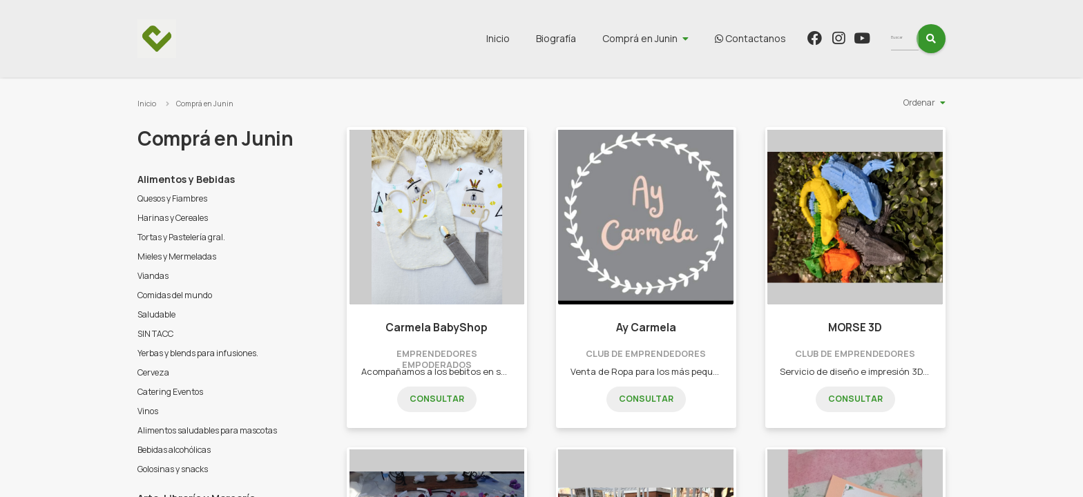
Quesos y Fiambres (172, 198)
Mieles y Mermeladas (176, 256)
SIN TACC (155, 334)
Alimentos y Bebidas (186, 179)
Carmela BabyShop (436, 327)
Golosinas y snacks (172, 469)
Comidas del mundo (174, 295)
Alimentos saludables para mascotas (207, 430)
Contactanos (776, 38)
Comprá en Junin (665, 38)
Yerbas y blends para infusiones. (197, 353)
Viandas (153, 276)
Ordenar (919, 102)
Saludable (156, 314)
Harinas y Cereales (172, 218)
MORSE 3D (855, 327)
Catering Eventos (170, 392)
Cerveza (153, 372)
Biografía (582, 38)
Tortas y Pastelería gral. (181, 237)
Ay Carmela (646, 327)
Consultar (437, 399)
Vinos (147, 411)
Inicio (523, 38)
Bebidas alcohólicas (174, 450)
